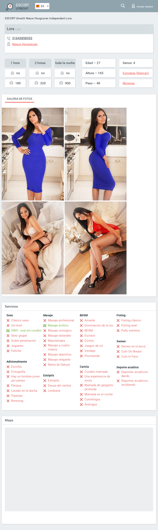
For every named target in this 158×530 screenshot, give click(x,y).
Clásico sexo (20, 320)
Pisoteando (92, 356)
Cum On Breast (131, 351)
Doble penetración (23, 340)
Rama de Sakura (59, 364)
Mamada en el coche (98, 394)
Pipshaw (17, 396)
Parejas (16, 385)
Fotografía (18, 372)
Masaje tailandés (59, 335)
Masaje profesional (61, 320)
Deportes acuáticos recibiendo (134, 383)
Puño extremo (130, 330)
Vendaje (89, 351)
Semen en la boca (133, 346)
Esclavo (89, 335)
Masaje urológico (60, 330)
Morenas (129, 83)
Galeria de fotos (19, 98)
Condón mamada (96, 372)
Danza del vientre (59, 385)
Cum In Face (129, 356)
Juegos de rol (93, 346)
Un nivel (16, 325)
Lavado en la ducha (24, 390)
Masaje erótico (58, 325)
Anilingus (90, 404)
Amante (89, 320)
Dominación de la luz (98, 325)
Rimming (17, 401)
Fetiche (16, 351)
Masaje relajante (59, 359)
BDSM (88, 330)
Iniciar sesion (142, 6)
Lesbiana (54, 390)
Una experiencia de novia (97, 378)
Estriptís (53, 380)
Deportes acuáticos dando (134, 374)
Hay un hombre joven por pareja (25, 378)
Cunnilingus (92, 399)
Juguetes (17, 346)
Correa (89, 340)
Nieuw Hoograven (37, 18)
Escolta (16, 367)
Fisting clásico (131, 320)
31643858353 (22, 38)
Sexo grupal (19, 335)
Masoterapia (56, 340)
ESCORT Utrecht (15, 18)
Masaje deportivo (59, 354)
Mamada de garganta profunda (98, 387)
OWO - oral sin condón (26, 330)
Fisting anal (129, 325)
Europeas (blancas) (136, 73)
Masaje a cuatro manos (59, 347)
